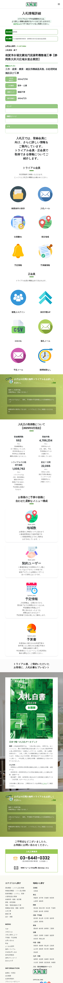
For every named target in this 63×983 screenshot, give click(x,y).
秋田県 (52, 898)
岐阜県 (41, 928)
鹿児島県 (47, 962)
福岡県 (36, 959)
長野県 (41, 922)
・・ (15, 895)
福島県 (41, 901)
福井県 (52, 918)
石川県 (46, 918)
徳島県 (41, 949)
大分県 (36, 962)
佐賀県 (41, 959)
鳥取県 (36, 946)
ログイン (16, 24)
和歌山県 (42, 939)
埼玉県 (48, 908)
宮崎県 (41, 962)
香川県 (46, 949)
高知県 (36, 952)
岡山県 (46, 946)
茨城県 (36, 911)
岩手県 (41, 898)
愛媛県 (52, 949)
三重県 (52, 928)
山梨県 (36, 922)
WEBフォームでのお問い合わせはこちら (35, 868)
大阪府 (36, 935)
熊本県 (52, 959)
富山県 (41, 918)
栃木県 (41, 911)
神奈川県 (42, 908)
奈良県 (36, 939)
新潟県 (36, 918)
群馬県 (46, 911)
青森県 (36, 898)
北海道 (36, 891)
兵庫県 (41, 935)
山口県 (36, 949)
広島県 (52, 946)
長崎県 (46, 959)
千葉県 (53, 908)
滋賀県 (52, 935)
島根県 (41, 946)
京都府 (46, 935)
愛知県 (36, 928)
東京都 (36, 908)
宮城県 (46, 898)
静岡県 (46, 928)
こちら (45, 783)
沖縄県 (53, 962)
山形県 (36, 901)
